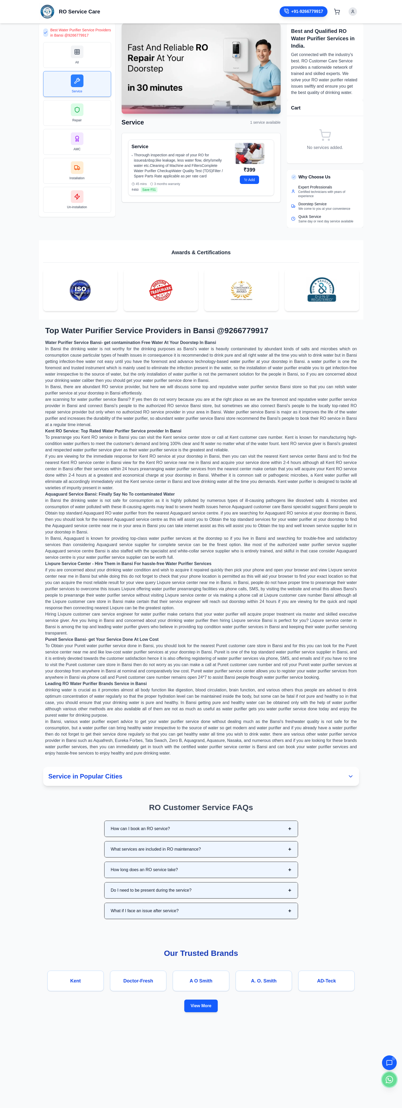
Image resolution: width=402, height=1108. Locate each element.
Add (249, 180)
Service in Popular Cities (201, 776)
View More (201, 1006)
